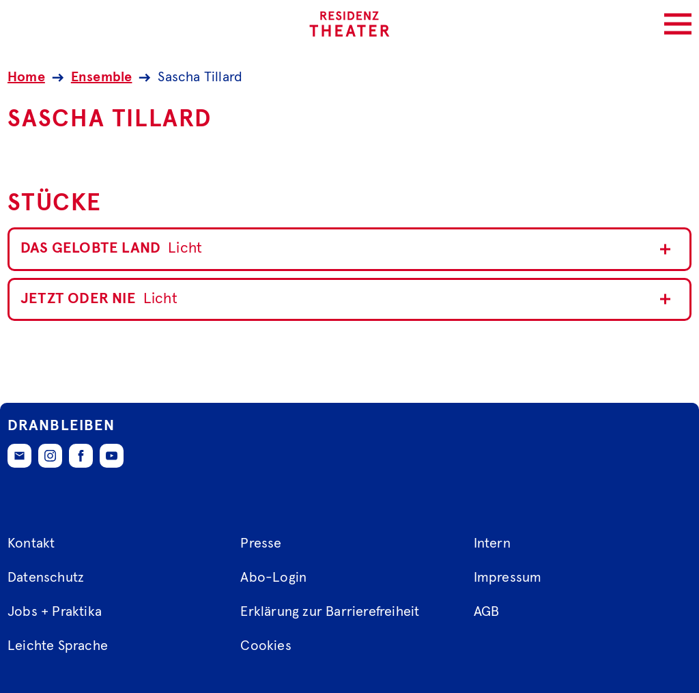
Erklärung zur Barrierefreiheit (329, 612)
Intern (492, 543)
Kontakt (31, 543)
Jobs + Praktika (55, 612)
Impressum (508, 577)
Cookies (265, 646)
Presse (260, 543)
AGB (487, 612)
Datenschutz (46, 577)
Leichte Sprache (58, 646)
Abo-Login (273, 577)
